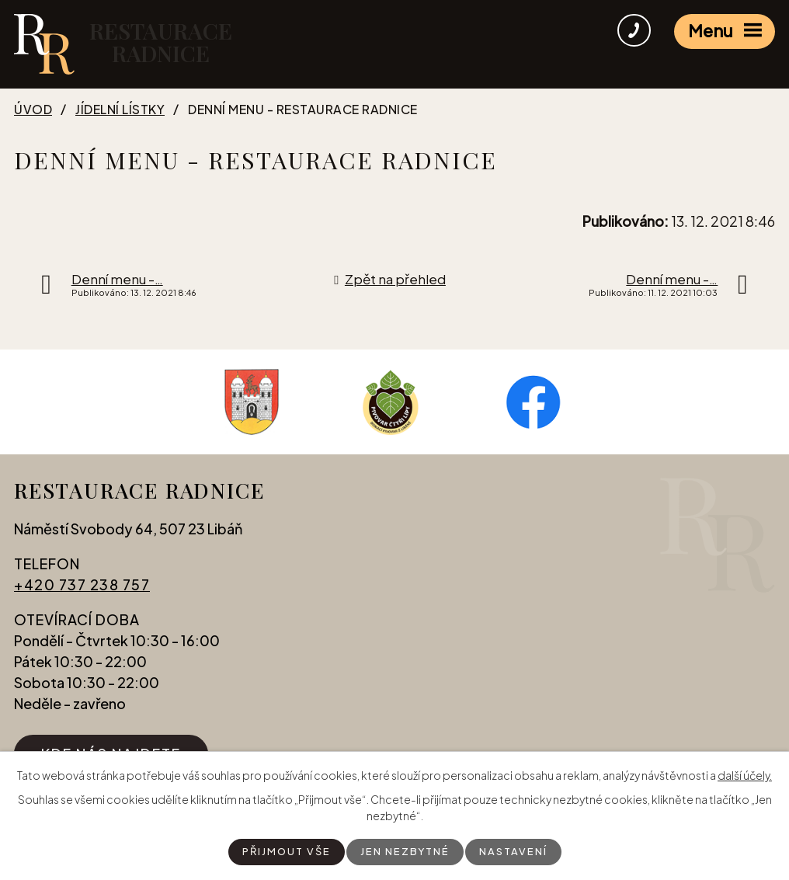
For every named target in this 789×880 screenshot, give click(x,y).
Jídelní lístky (120, 109)
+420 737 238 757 (82, 594)
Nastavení (517, 851)
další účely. (745, 774)
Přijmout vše (283, 851)
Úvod (33, 109)
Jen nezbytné (405, 851)
